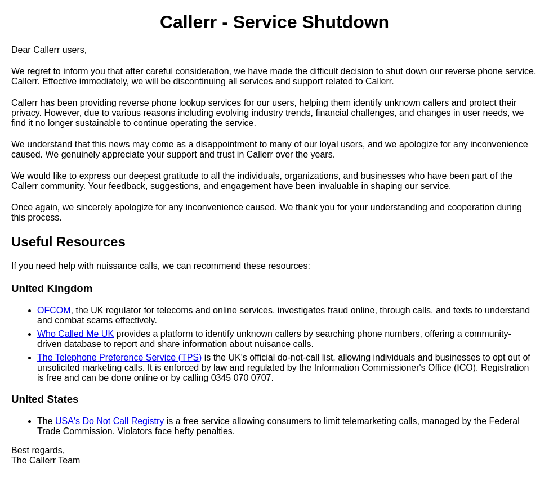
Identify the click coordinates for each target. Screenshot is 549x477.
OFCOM (54, 310)
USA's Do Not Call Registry (109, 421)
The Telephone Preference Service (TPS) (119, 357)
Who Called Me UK (75, 334)
